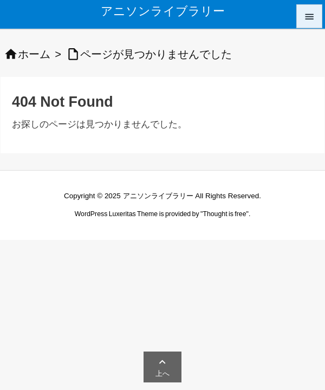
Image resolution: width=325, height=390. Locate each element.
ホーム (34, 54)
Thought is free (224, 214)
